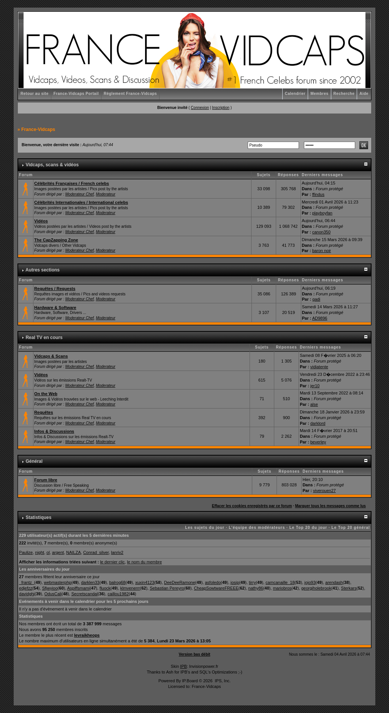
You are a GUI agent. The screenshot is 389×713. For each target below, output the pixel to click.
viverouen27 (324, 490)
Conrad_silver (96, 552)
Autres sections (42, 270)
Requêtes (43, 412)
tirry (252, 582)
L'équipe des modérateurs (257, 527)
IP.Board (190, 680)
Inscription (220, 108)
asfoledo (213, 582)
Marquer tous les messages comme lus (330, 506)
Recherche (344, 93)
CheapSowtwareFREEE (216, 588)
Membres (319, 93)
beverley (318, 442)
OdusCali (53, 594)
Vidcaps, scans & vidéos (52, 164)
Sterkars (349, 588)
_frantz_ (26, 582)
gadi (316, 299)
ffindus (318, 194)
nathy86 (255, 588)
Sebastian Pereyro (167, 588)
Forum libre (45, 480)
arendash (334, 582)
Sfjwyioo (50, 588)
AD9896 (319, 318)
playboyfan (322, 213)
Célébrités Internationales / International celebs (81, 202)
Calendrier (295, 93)
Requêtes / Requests (54, 288)
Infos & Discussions (54, 431)
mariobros (282, 588)
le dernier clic (112, 562)
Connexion (200, 108)
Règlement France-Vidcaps (130, 93)
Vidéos (41, 221)
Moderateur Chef (79, 194)
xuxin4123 (144, 582)
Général (34, 461)
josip (235, 582)
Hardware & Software (55, 307)
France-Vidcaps (38, 129)
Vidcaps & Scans (51, 356)
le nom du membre (144, 562)
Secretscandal (84, 594)
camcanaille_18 (280, 582)
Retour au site (35, 93)
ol (48, 552)
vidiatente (319, 366)
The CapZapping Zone (56, 240)
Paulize (26, 552)
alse (314, 404)
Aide (363, 93)
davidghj (27, 594)
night (39, 552)
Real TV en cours (43, 337)
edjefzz (25, 588)
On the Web (45, 393)
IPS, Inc (222, 680)
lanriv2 (117, 552)
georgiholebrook (316, 588)
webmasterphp (57, 582)
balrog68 (117, 582)
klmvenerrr (130, 588)
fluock (105, 588)
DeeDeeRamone (179, 582)
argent (58, 552)
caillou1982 (118, 594)
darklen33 (90, 582)
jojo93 (309, 582)
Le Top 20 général (351, 527)
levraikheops (87, 635)
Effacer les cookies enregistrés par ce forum (252, 506)
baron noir (321, 250)
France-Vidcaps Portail (76, 93)
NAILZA (73, 552)
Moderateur (105, 194)
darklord (318, 423)
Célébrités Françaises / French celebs (71, 183)
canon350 (321, 232)
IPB (183, 666)
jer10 (314, 385)
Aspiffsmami (78, 588)
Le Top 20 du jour (308, 527)
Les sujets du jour (205, 527)
